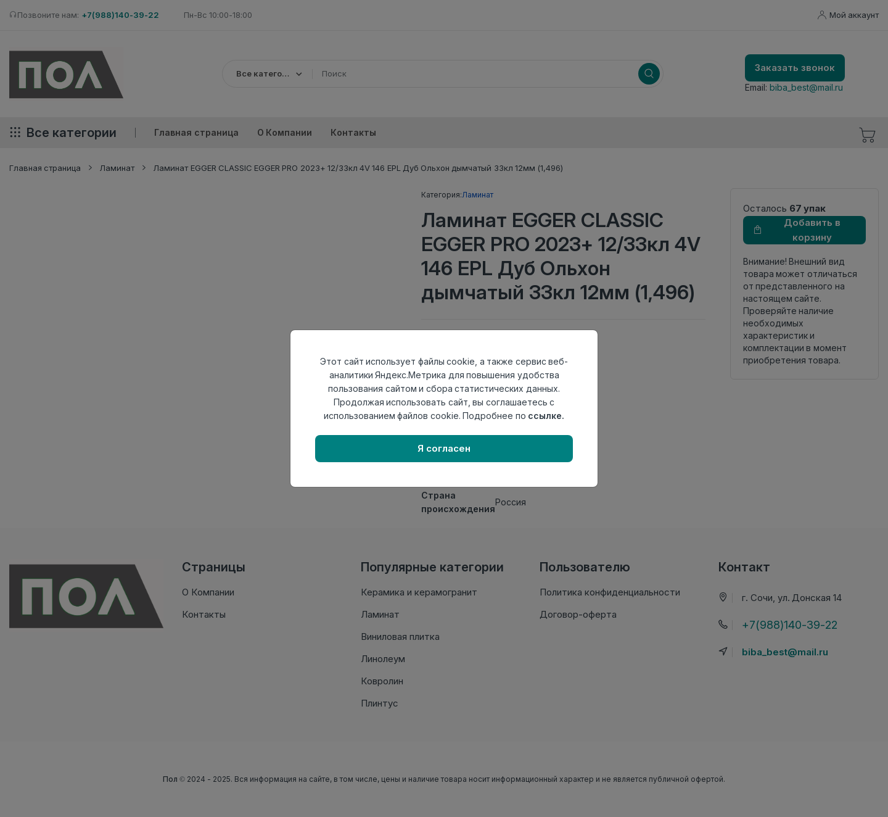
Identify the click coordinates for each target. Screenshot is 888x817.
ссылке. (546, 415)
